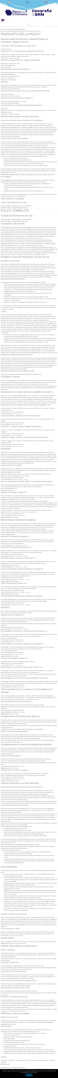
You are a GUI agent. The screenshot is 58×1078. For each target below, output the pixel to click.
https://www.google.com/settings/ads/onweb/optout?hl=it (21, 512)
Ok (29, 1075)
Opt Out (25, 479)
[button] (2, 12)
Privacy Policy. (19, 413)
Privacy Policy (19, 479)
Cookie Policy (22, 943)
